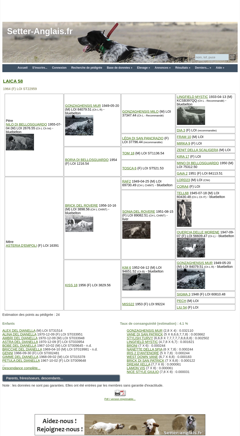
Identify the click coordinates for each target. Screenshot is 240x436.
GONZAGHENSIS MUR (83, 106)
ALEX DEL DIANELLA (18, 330)
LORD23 (183, 180)
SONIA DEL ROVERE (138, 211)
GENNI (7, 353)
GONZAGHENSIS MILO (140, 111)
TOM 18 (128, 153)
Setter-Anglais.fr (40, 31)
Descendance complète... (21, 368)
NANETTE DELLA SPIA (144, 349)
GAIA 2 (182, 173)
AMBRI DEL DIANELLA (20, 338)
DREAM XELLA (138, 364)
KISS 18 (71, 285)
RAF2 (126, 181)
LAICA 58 (13, 81)
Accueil (23, 67)
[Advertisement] (120, 10)
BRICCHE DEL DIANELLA (22, 349)
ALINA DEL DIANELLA (19, 334)
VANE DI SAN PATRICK (145, 334)
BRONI (132, 345)
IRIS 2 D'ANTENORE (143, 353)
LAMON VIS (136, 368)
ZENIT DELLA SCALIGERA (197, 150)
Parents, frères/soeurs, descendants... (34, 378)
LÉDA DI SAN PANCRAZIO (143, 138)
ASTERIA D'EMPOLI (21, 245)
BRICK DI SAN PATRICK (145, 360)
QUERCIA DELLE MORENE (198, 232)
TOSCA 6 (129, 168)
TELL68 (183, 193)
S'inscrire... (39, 67)
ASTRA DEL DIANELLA (20, 342)
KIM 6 (126, 267)
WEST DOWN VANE (142, 357)
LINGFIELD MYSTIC (192, 97)
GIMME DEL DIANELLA (20, 357)
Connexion (59, 67)
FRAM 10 (184, 137)
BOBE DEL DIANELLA (19, 345)
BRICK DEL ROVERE (81, 205)
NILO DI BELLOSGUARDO (26, 124)
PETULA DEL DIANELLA (21, 360)
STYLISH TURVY (140, 338)
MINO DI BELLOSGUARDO (198, 163)
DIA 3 (181, 130)
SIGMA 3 (184, 294)
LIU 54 (182, 307)
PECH (181, 301)
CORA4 (183, 186)
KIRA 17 (183, 156)
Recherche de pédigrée (86, 67)
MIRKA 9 (183, 143)
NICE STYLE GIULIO (143, 372)
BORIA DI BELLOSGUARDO (87, 160)
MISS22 (128, 304)
